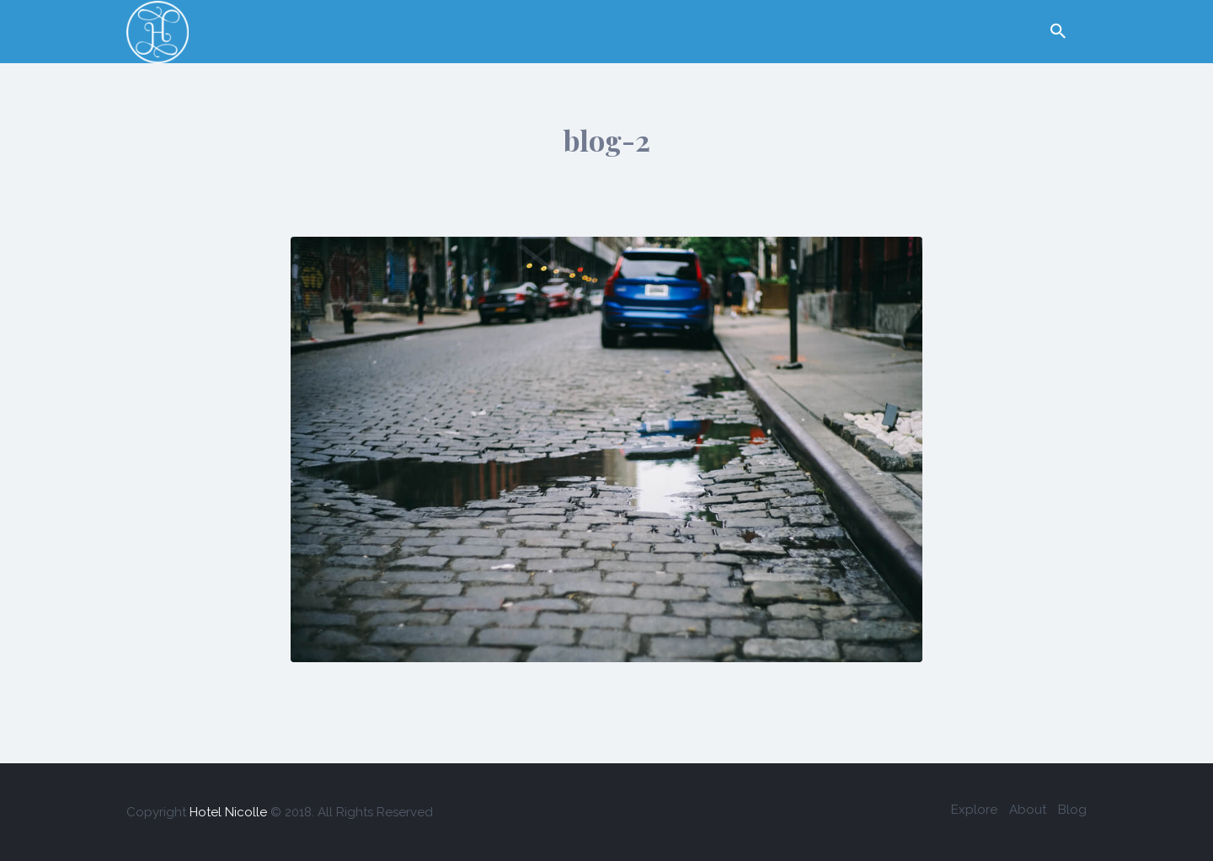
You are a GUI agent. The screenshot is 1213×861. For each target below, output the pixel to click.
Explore (974, 809)
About (1027, 809)
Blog (1072, 809)
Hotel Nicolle (228, 812)
